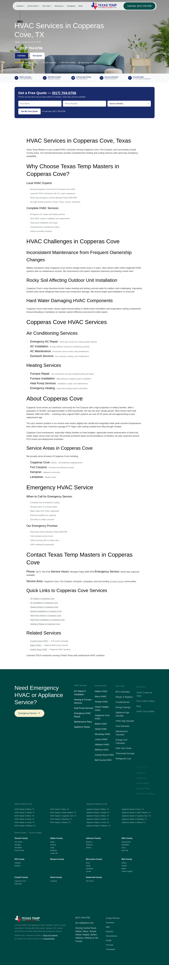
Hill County (19, 859)
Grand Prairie (19, 850)
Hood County (56, 877)
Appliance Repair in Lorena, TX (97, 822)
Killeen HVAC (35, 645)
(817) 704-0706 (64, 93)
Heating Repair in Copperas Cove (44, 607)
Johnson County (93, 838)
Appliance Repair (82, 730)
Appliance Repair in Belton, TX (97, 816)
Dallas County (56, 838)
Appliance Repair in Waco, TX (133, 809)
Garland (53, 845)
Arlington (18, 845)
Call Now (22, 56)
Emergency (71, 6)
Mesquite (53, 850)
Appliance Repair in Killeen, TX (97, 809)
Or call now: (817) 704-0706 (53, 111)
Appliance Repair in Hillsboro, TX (98, 826)
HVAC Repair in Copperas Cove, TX (63, 816)
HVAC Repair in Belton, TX (24, 816)
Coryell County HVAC (39, 641)
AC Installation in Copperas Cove (44, 603)
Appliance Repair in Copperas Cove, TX (136, 816)
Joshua (88, 848)
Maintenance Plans (83, 725)
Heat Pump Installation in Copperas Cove (47, 620)
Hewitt (88, 866)
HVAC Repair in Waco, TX (59, 809)
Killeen (124, 863)
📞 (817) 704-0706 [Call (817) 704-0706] (29, 48)
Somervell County (94, 877)
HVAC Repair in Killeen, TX (24, 809)
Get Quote (37, 56)
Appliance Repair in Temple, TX (97, 812)
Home (17, 42)
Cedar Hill (53, 853)
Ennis (124, 848)
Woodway (89, 868)
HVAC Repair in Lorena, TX (25, 822)
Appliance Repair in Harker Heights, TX (136, 812)
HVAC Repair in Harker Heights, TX (63, 812)
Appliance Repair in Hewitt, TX (97, 819)
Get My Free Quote (29, 111)
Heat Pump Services (83, 711)
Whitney (18, 866)
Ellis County (127, 838)
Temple (124, 866)
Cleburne (89, 845)
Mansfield (18, 848)
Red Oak (125, 850)
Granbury (53, 881)
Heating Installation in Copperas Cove (46, 611)
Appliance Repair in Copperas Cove (45, 624)
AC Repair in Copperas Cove (42, 599)
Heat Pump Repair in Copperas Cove (45, 616)
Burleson (89, 842)
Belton (124, 868)
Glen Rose (90, 881)
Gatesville (18, 884)
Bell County (127, 859)
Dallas (52, 842)
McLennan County (94, 859)
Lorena (88, 871)
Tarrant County (21, 838)
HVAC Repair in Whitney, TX (60, 822)
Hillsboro (18, 863)
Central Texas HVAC (38, 650)
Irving (52, 848)
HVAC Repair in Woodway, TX (61, 819)
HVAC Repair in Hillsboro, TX (25, 826)
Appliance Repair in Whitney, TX (133, 822)
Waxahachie (126, 842)
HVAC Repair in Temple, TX (25, 812)
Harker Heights (127, 871)
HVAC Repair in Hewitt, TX (24, 819)
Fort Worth (18, 842)
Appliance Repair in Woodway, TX (134, 819)
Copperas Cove (20, 881)
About (80, 6)
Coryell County (117, 581)
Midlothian (125, 845)
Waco (88, 863)
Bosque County (57, 859)
